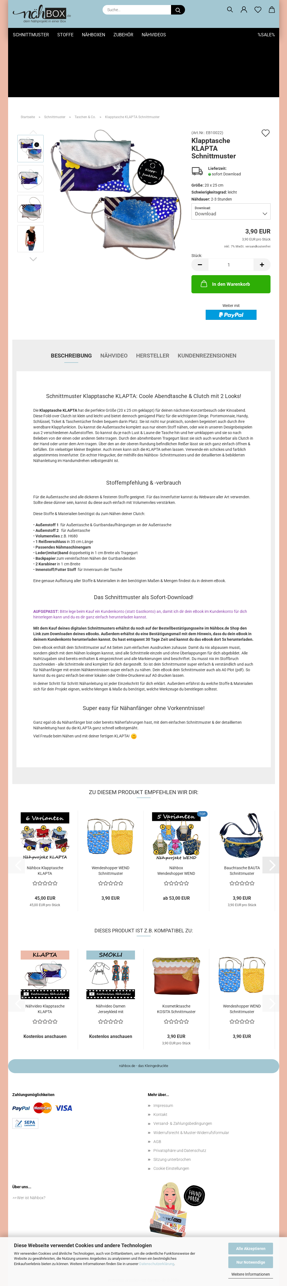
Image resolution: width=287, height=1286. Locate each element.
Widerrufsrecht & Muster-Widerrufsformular (191, 1123)
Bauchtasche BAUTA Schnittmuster (242, 861)
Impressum (163, 1096)
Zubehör (123, 34)
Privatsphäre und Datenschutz (179, 1141)
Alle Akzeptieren (250, 1248)
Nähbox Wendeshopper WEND (176, 861)
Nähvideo (114, 346)
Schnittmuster (31, 34)
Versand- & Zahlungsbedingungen (182, 1114)
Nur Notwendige (250, 1262)
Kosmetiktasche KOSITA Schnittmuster (176, 999)
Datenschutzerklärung (156, 1264)
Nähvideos (154, 34)
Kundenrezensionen (207, 346)
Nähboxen (93, 34)
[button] (244, 10)
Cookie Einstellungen (171, 1159)
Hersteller (152, 346)
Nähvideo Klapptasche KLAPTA (45, 999)
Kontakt (160, 1105)
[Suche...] (178, 10)
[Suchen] (230, 10)
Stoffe (65, 34)
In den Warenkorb (225, 274)
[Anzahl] (231, 255)
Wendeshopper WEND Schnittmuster (110, 861)
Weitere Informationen (250, 1274)
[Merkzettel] (258, 10)
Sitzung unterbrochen (172, 1150)
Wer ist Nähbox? (31, 1188)
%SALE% (266, 34)
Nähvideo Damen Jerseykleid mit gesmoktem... (110, 999)
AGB (157, 1132)
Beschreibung (71, 346)
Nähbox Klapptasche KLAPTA (45, 861)
